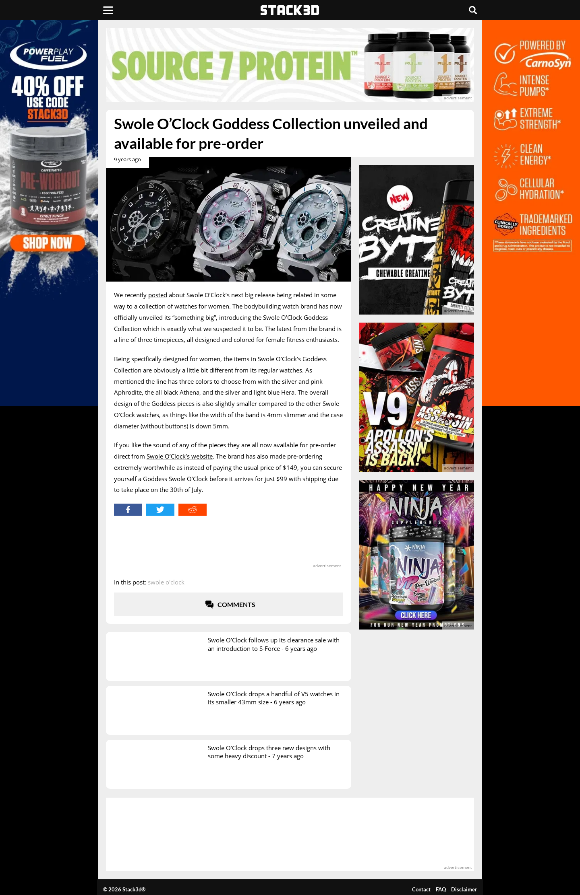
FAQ (441, 889)
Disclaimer (464, 889)
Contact (421, 889)
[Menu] (108, 10)
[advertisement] (290, 65)
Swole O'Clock (166, 582)
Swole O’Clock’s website (180, 456)
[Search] (473, 10)
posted (157, 295)
